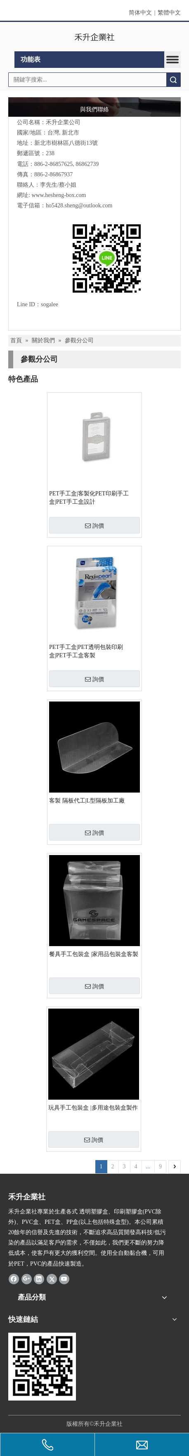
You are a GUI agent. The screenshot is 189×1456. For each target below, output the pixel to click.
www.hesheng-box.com (58, 195)
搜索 (173, 79)
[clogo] (94, 36)
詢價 (94, 525)
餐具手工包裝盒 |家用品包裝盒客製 (93, 954)
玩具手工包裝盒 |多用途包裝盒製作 (92, 1108)
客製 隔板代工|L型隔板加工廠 (87, 801)
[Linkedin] (39, 1278)
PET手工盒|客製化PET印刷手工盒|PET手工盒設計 (89, 497)
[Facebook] (14, 1278)
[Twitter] (52, 1278)
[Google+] (26, 1278)
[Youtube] (64, 1278)
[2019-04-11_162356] (42, 1367)
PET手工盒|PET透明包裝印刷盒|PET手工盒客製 (86, 651)
